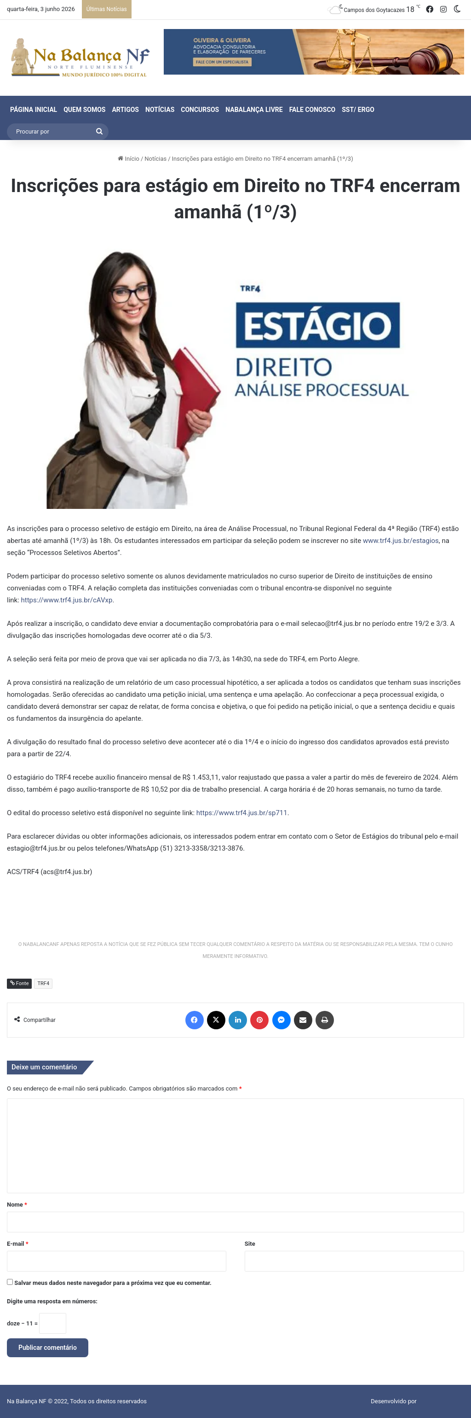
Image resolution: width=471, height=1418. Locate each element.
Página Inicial (33, 109)
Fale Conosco (312, 109)
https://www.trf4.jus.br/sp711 (241, 813)
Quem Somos (84, 109)
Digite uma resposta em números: (52, 1301)
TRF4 (43, 983)
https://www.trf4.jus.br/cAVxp (67, 600)
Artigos (125, 109)
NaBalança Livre (253, 109)
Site (250, 1243)
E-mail (18, 1243)
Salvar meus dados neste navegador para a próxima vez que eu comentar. (113, 1282)
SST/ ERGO (358, 109)
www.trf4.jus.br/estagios (401, 541)
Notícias (159, 109)
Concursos (200, 109)
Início (128, 158)
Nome (17, 1204)
